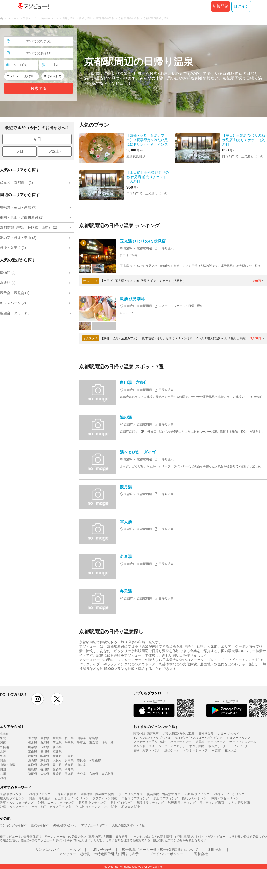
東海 (3, 756)
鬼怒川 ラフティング (150, 802)
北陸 (3, 751)
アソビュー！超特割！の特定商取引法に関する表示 (99, 854)
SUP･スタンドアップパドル (152, 737)
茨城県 (57, 742)
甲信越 (4, 747)
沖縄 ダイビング (39, 794)
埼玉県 (69, 742)
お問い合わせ (101, 849)
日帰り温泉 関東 (65, 794)
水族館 (216, 750)
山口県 (81, 765)
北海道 (4, 734)
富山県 (32, 751)
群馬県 (44, 742)
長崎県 (57, 773)
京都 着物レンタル (12, 794)
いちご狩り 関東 (239, 802)
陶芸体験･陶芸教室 (146, 733)
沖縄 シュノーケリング (229, 794)
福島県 (93, 738)
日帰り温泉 (206, 733)
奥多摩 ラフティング (92, 802)
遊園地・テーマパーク (210, 742)
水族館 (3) (8, 283)
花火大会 (231, 750)
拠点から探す (40, 825)
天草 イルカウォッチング (16, 802)
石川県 (44, 751)
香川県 (44, 769)
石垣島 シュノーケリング (71, 798)
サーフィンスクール (242, 742)
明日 (19, 151)
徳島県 (32, 769)
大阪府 (57, 760)
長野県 (44, 747)
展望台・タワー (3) (14, 313)
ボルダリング (217, 746)
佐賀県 (44, 773)
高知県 (69, 769)
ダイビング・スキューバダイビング (198, 737)
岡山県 (57, 765)
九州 (3, 773)
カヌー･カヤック (229, 733)
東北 (3, 738)
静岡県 (32, 756)
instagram (37, 699)
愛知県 (57, 756)
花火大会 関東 (130, 807)
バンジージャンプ (195, 750)
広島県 (69, 765)
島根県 (44, 765)
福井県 (57, 751)
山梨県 (32, 747)
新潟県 (57, 747)
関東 (3, 742)
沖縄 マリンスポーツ (13, 807)
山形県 (81, 738)
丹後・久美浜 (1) (13, 248)
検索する (38, 88)
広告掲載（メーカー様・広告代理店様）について (160, 849)
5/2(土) (55, 151)
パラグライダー (180, 742)
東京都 (93, 742)
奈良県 (81, 760)
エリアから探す (12, 727)
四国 (3, 769)
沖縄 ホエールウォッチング (56, 802)
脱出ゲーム (171, 750)
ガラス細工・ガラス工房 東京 (51, 807)
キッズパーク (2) (13, 303)
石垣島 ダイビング (197, 794)
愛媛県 (57, 769)
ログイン (241, 6)
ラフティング (239, 746)
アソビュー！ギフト (94, 825)
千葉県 (81, 742)
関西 (3, 760)
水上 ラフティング (165, 798)
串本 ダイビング (121, 802)
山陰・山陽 (7, 765)
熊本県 (69, 773)
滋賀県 (32, 760)
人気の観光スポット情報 (128, 825)
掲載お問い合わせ (65, 825)
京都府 (44, 760)
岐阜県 (44, 756)
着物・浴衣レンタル (147, 750)
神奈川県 (107, 742)
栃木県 (32, 742)
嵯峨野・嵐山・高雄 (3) (18, 207)
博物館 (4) (8, 273)
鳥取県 (32, 765)
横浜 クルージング (194, 798)
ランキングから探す (13, 825)
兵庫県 (69, 760)
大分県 (81, 773)
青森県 (32, 738)
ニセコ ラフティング (135, 798)
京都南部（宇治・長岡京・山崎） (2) (28, 227)
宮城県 (57, 738)
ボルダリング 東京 (130, 794)
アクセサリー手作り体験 (150, 742)
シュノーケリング (238, 737)
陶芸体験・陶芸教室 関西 (97, 794)
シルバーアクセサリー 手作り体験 (181, 746)
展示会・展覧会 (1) (14, 293)
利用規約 (215, 849)
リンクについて (47, 849)
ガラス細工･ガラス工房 (178, 733)
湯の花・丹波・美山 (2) (18, 238)
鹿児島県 (107, 773)
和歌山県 (95, 760)
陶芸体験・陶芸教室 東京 (163, 794)
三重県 (69, 756)
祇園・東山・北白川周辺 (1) (21, 217)
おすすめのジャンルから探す (156, 727)
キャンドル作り (144, 746)
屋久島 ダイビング (12, 798)
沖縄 (3, 778)
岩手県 (44, 738)
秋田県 (69, 738)
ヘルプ (75, 849)
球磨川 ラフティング (181, 802)
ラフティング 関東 (104, 798)
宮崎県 (93, 773)
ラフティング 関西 (212, 802)
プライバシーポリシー (166, 854)
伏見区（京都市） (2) (16, 183)
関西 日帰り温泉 (39, 798)
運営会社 (201, 854)
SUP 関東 (110, 807)
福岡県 (32, 773)
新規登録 (220, 6)
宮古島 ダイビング (87, 807)
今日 (37, 139)
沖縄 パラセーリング (224, 798)
